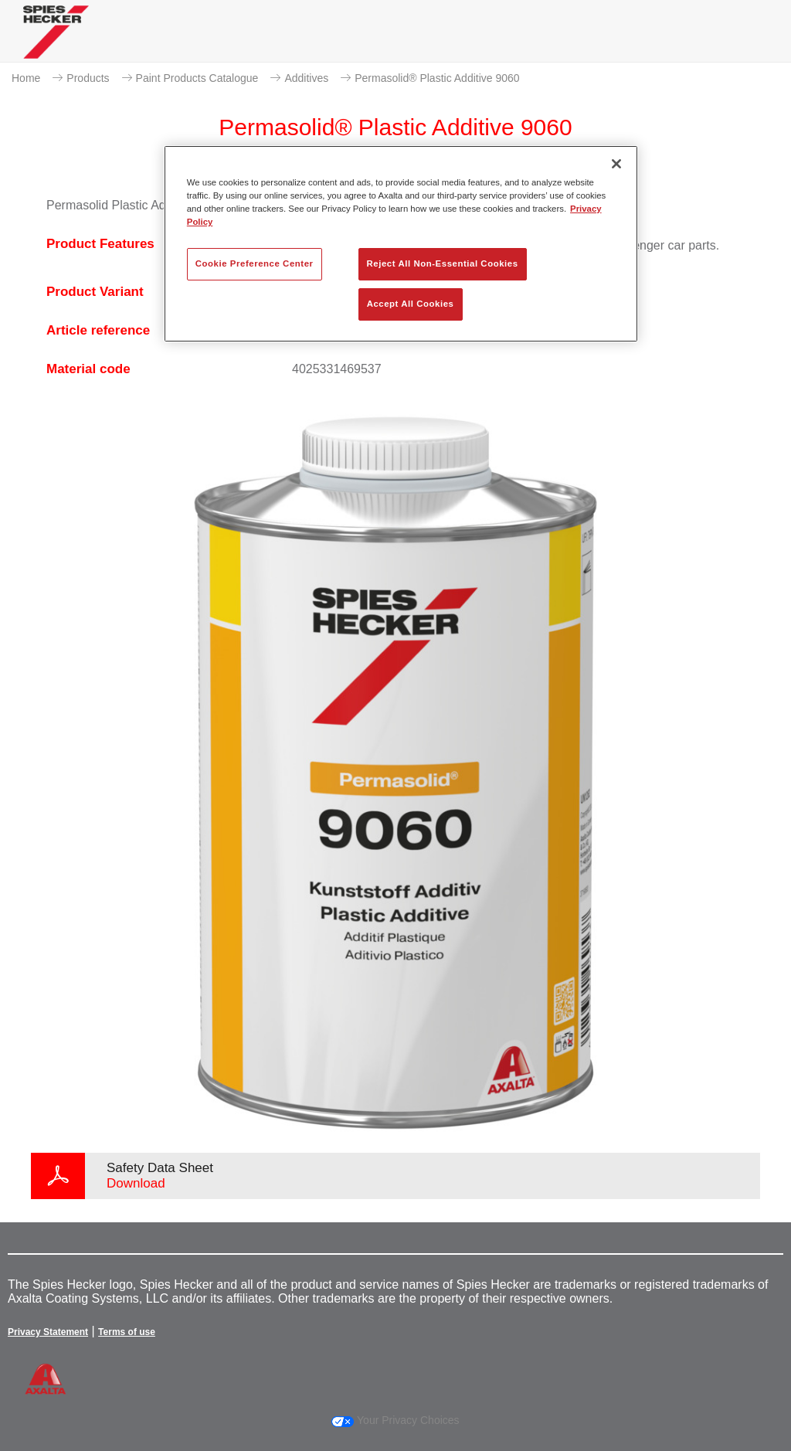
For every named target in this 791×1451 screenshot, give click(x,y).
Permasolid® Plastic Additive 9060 (437, 78)
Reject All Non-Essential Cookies (442, 263)
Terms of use (126, 1332)
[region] (401, 243)
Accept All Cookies (410, 303)
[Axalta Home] (56, 43)
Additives (306, 78)
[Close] (616, 164)
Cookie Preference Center (254, 263)
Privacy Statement (48, 1332)
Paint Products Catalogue (197, 78)
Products (87, 78)
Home (26, 78)
